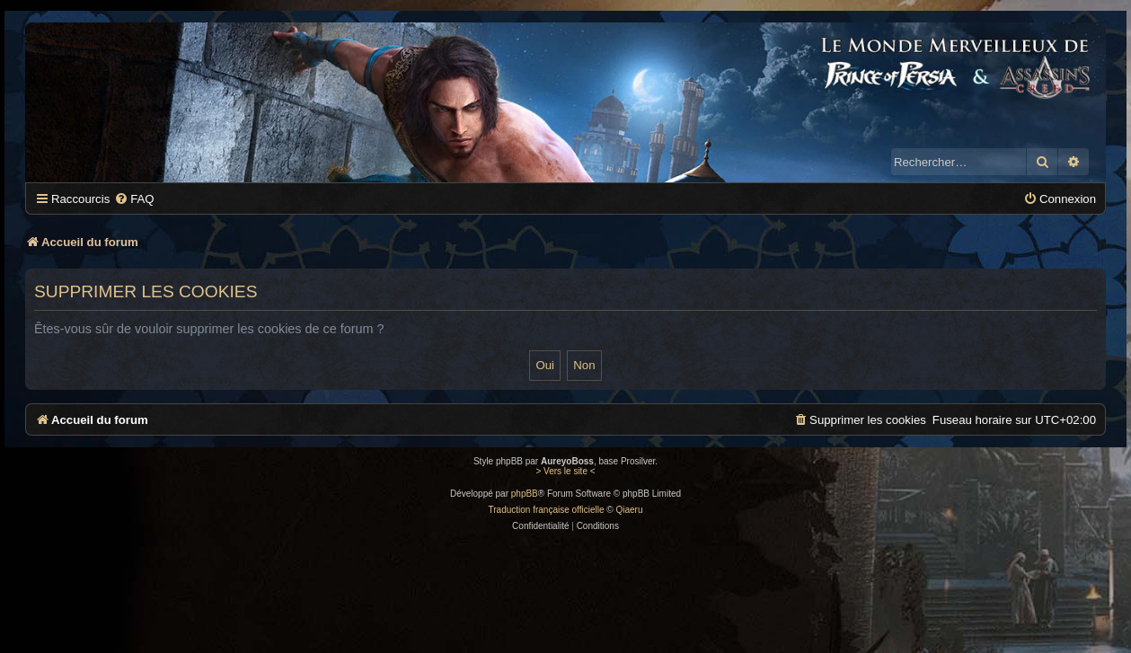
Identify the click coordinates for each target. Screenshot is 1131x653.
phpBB (524, 494)
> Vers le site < (565, 471)
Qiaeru (628, 510)
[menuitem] (134, 199)
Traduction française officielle (547, 510)
